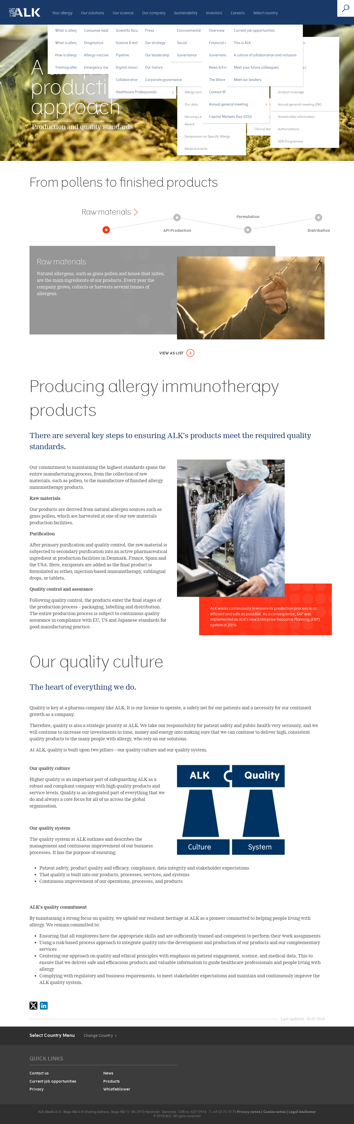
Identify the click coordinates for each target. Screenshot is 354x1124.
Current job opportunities (53, 1081)
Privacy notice (248, 1112)
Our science (123, 13)
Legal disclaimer (302, 1112)
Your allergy (62, 13)
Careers (238, 13)
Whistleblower (116, 1089)
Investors (214, 13)
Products (111, 1081)
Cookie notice (274, 1112)
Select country (265, 13)
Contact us (39, 1073)
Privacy (37, 1089)
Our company (153, 13)
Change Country (98, 1035)
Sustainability (185, 13)
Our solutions (92, 13)
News (108, 1073)
